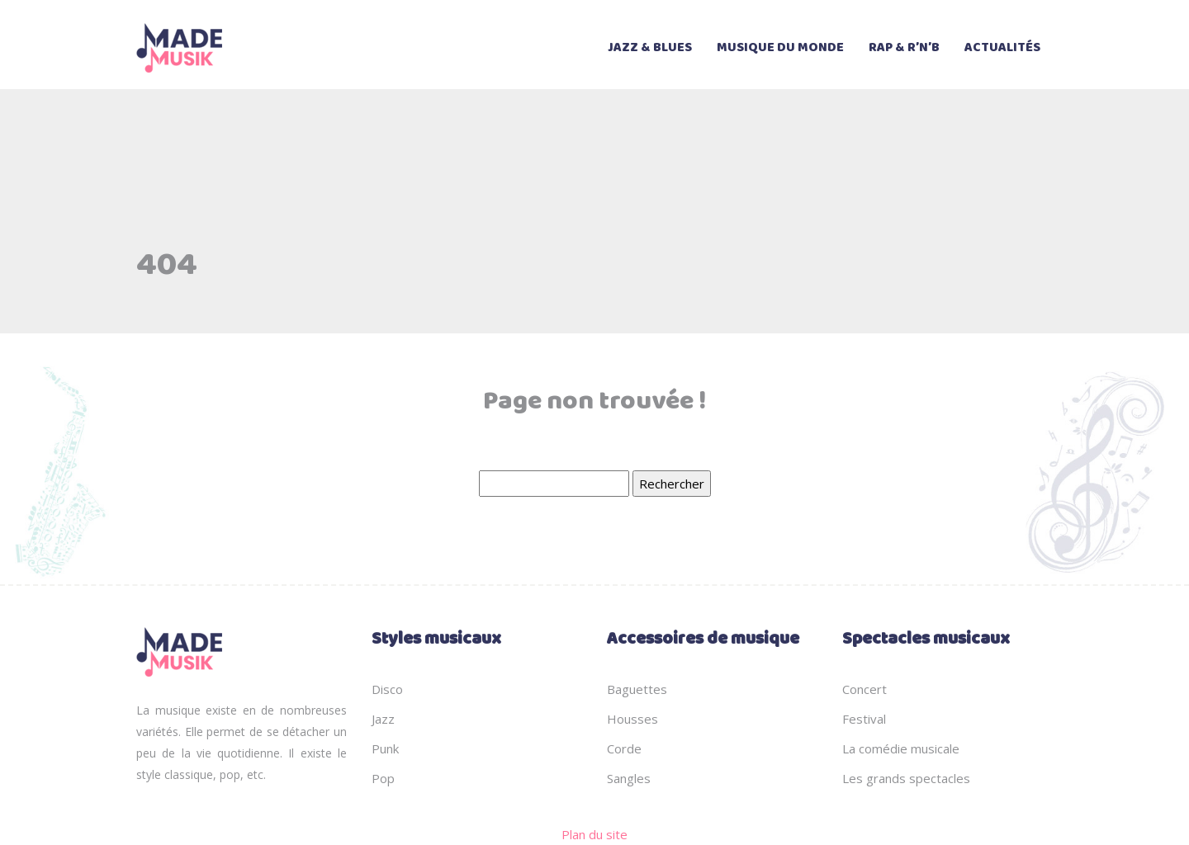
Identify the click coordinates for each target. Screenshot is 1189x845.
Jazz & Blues (650, 48)
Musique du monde (780, 48)
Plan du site (594, 834)
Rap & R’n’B (904, 48)
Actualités (1002, 48)
